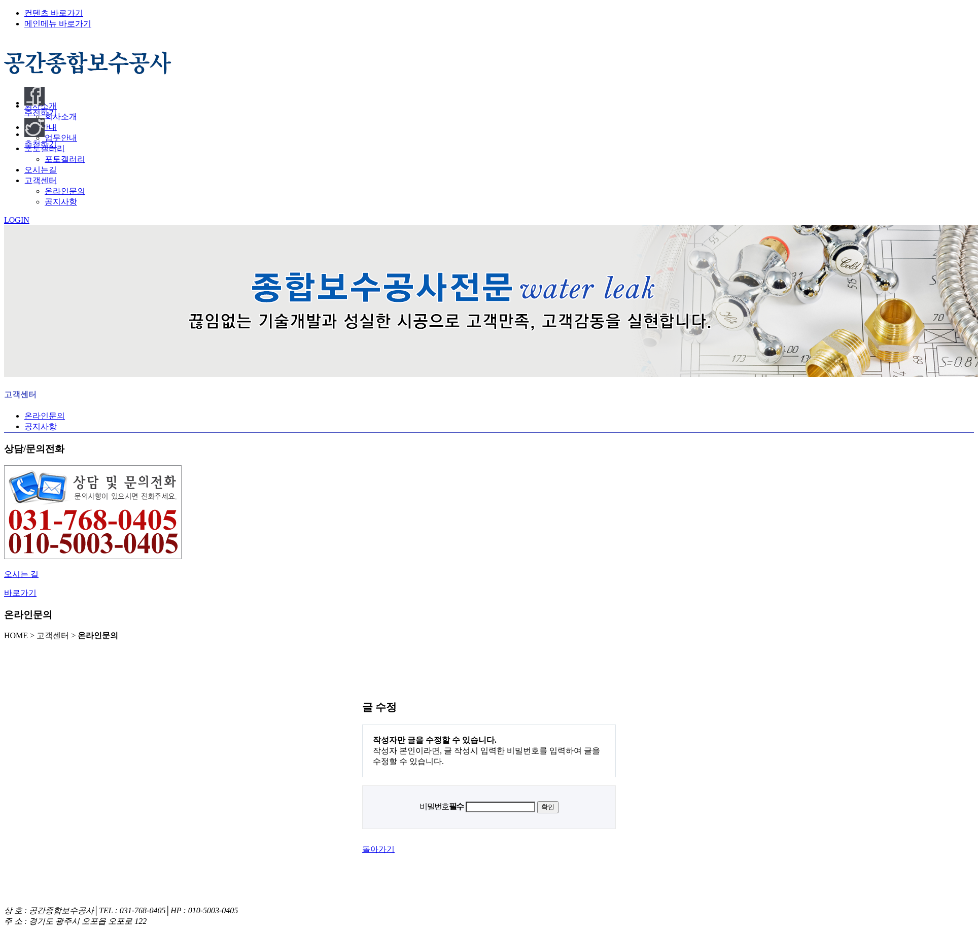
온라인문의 (65, 191)
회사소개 (61, 116)
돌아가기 (378, 849)
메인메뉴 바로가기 (57, 23)
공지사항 (61, 201)
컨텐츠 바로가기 (53, 13)
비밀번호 (441, 806)
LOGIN (16, 220)
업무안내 (61, 137)
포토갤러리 (65, 159)
